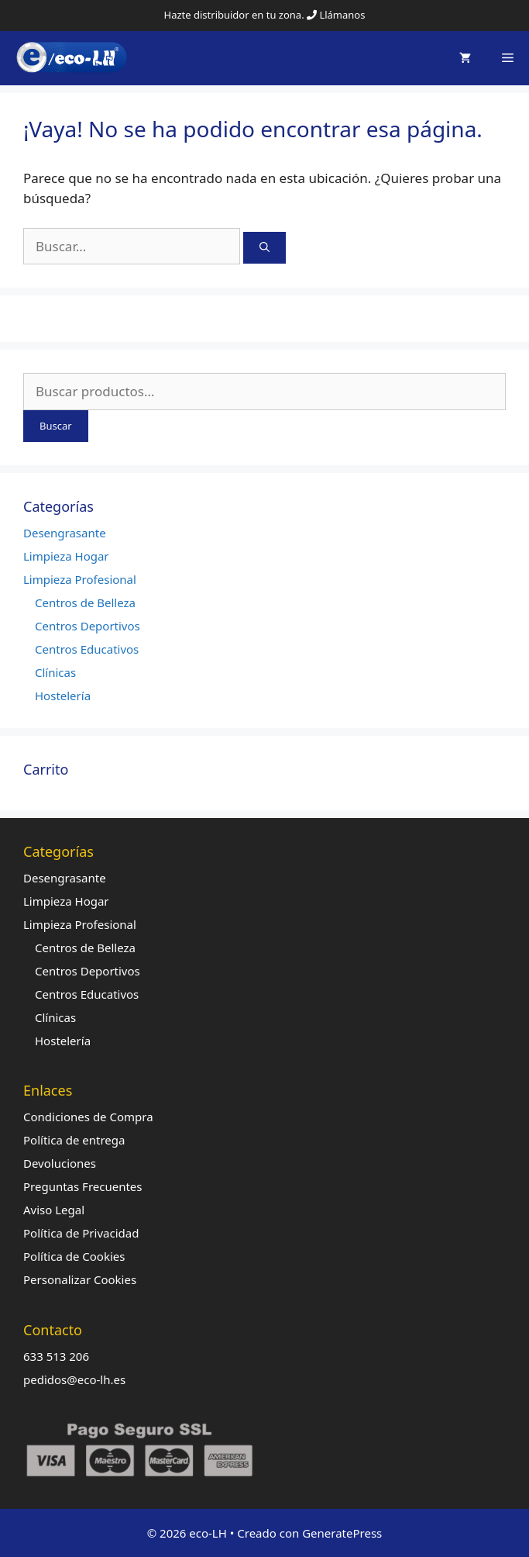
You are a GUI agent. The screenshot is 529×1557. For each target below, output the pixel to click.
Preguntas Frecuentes (83, 1186)
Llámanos (342, 15)
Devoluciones (59, 1163)
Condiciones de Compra (88, 1116)
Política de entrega (74, 1140)
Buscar (56, 426)
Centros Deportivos (87, 626)
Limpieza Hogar (66, 556)
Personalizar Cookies (79, 1279)
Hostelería (63, 695)
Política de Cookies (74, 1256)
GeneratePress (342, 1533)
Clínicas (55, 672)
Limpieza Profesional (79, 579)
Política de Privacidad (81, 1233)
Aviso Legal (53, 1209)
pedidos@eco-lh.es (74, 1379)
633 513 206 (56, 1356)
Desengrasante (64, 532)
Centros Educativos (87, 649)
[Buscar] (264, 248)
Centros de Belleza (85, 602)
